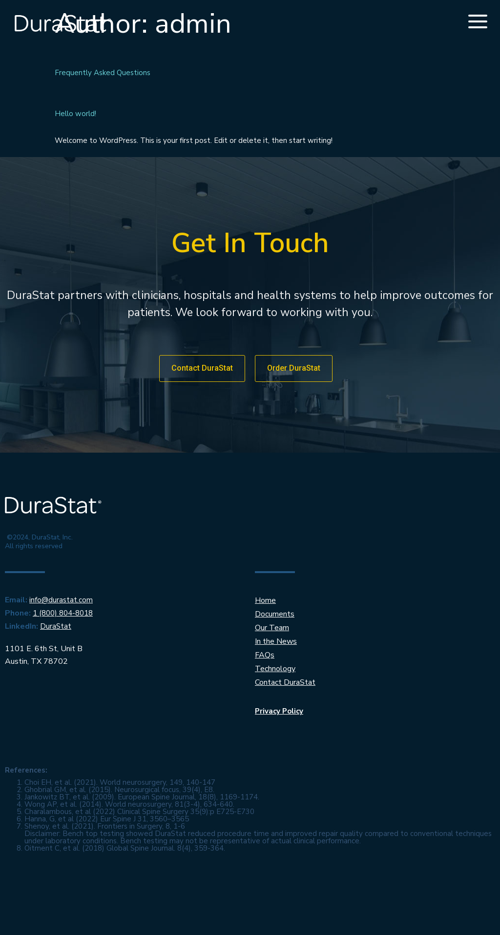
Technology (275, 668)
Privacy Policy (279, 711)
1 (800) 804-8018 (63, 613)
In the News (276, 641)
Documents (274, 614)
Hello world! (75, 114)
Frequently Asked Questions (102, 73)
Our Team (272, 627)
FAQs (264, 655)
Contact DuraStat (285, 682)
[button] (202, 368)
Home (265, 600)
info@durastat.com (61, 600)
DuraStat (55, 626)
